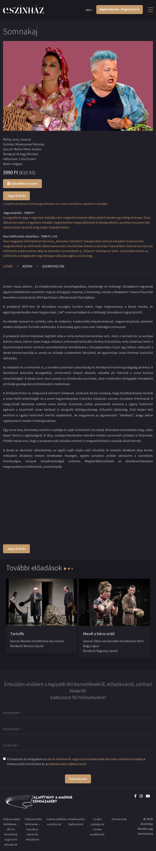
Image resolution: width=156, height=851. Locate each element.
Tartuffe (17, 633)
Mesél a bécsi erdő (99, 633)
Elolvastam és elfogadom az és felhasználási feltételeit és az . (76, 761)
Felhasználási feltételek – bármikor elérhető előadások (33, 829)
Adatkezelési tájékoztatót (67, 764)
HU (88, 10)
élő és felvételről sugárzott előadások (74, 759)
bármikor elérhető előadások (125, 759)
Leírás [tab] (8, 266)
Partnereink (119, 819)
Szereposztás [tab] (53, 266)
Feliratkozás (78, 779)
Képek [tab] (27, 266)
